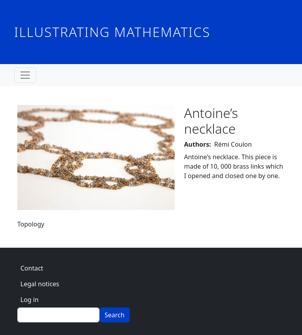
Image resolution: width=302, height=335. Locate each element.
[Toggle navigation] (25, 75)
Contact (31, 268)
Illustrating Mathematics (112, 32)
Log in (29, 299)
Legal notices (39, 284)
